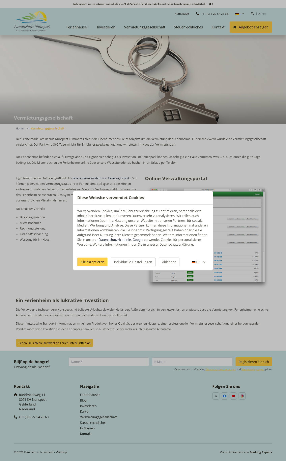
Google (137, 239)
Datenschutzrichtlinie (115, 239)
